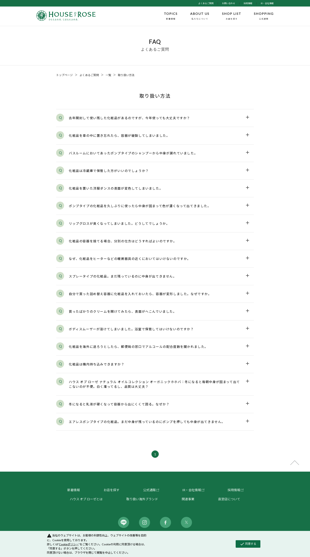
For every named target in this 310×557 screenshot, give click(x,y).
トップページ (64, 75)
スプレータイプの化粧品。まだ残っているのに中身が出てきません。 (123, 276)
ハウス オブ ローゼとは (86, 499)
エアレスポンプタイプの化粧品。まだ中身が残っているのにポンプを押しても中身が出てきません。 (147, 422)
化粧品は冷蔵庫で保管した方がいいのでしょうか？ (109, 171)
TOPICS (171, 16)
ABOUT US (199, 16)
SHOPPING (264, 16)
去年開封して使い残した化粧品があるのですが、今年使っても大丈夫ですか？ (129, 118)
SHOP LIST (231, 16)
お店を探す (111, 490)
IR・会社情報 (267, 3)
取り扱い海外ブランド (142, 499)
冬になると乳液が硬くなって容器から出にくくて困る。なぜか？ (119, 404)
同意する (248, 544)
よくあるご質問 (206, 3)
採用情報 (248, 3)
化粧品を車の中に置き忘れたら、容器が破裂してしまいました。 (119, 135)
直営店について (229, 499)
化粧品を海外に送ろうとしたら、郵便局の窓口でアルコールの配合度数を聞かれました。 (138, 346)
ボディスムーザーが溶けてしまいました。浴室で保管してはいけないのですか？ (131, 329)
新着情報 (73, 490)
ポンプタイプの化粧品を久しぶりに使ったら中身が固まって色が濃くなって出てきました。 (140, 206)
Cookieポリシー (69, 544)
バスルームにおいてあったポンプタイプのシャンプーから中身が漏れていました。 (133, 153)
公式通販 (149, 490)
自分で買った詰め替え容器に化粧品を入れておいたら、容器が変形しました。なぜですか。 (140, 294)
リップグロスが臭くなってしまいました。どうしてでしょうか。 (119, 223)
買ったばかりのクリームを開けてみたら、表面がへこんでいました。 (123, 311)
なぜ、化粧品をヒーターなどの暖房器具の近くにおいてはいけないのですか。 (130, 259)
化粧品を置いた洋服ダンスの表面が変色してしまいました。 (116, 188)
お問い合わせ (228, 3)
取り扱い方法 (126, 75)
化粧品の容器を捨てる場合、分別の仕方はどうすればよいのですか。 (123, 241)
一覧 (108, 75)
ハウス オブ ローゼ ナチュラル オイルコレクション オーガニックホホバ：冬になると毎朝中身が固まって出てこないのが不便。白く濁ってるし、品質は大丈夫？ (154, 384)
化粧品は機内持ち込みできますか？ (97, 364)
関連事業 (188, 499)
